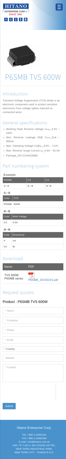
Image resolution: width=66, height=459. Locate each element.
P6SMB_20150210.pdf (43, 279)
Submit (9, 406)
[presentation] (29, 392)
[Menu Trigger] (59, 7)
